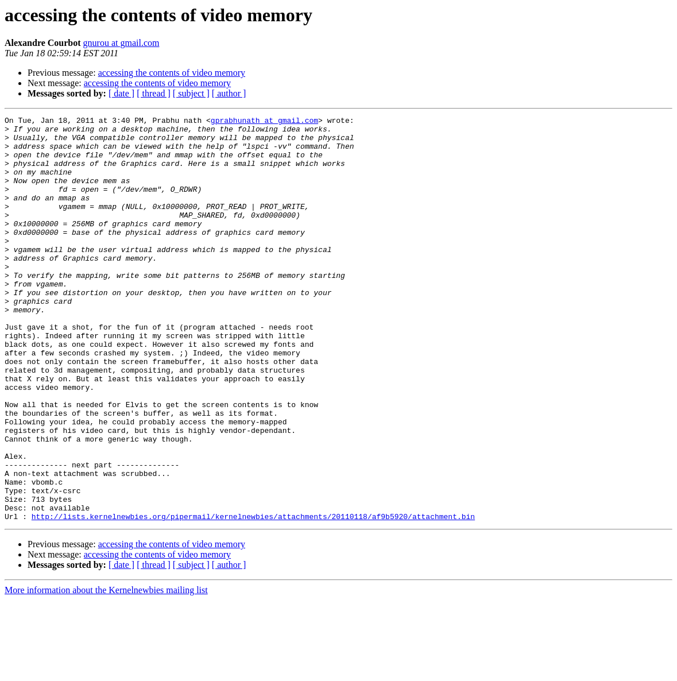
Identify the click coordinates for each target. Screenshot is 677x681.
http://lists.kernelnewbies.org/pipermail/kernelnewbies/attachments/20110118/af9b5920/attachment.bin (253, 597)
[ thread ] (154, 93)
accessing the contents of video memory (171, 73)
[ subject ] (191, 93)
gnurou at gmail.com (121, 43)
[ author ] (229, 93)
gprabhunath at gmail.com (264, 122)
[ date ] (121, 93)
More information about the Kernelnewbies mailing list (106, 671)
